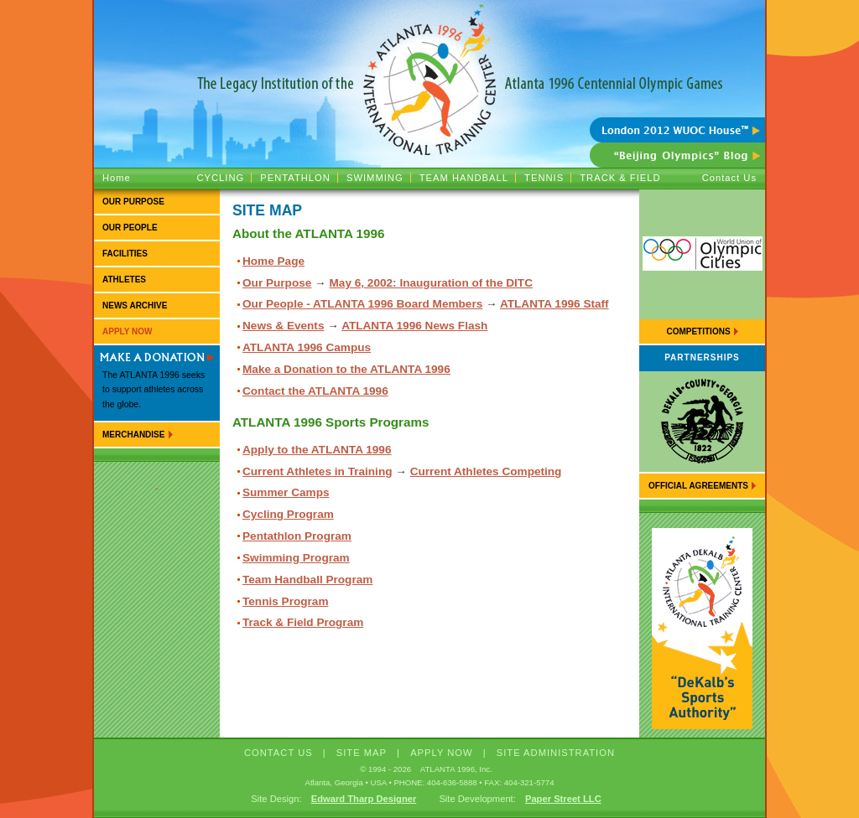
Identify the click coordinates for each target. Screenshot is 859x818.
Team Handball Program (307, 579)
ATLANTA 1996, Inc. (456, 769)
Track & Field (620, 178)
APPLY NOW (441, 753)
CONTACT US (278, 753)
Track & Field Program (302, 622)
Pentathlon (295, 178)
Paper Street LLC (563, 799)
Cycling (220, 178)
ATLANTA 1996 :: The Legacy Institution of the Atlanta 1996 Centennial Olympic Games (429, 58)
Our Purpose (133, 201)
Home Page (273, 261)
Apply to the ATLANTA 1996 (316, 449)
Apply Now (127, 331)
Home (116, 178)
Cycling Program (288, 514)
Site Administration (556, 753)
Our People (130, 227)
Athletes (124, 279)
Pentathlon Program (296, 536)
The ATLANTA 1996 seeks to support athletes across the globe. (153, 390)
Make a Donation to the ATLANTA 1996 (346, 369)
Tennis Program (285, 601)
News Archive (134, 305)
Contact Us (729, 178)
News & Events (283, 325)
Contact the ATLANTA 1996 (315, 391)
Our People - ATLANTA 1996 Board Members (362, 304)
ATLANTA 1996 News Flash (414, 325)
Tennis (544, 178)
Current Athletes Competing (486, 471)
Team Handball (463, 178)
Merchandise (133, 434)
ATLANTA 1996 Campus (306, 347)
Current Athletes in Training (317, 471)
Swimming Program (296, 557)
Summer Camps (286, 492)
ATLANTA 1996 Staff (554, 304)
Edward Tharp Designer (364, 799)
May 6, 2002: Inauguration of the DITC (431, 283)
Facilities (125, 253)
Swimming (374, 178)
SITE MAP (361, 753)
